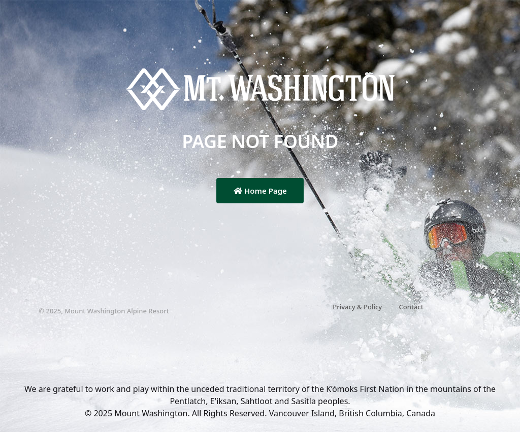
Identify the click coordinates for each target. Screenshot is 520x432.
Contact (411, 306)
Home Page (260, 191)
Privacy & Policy (357, 306)
